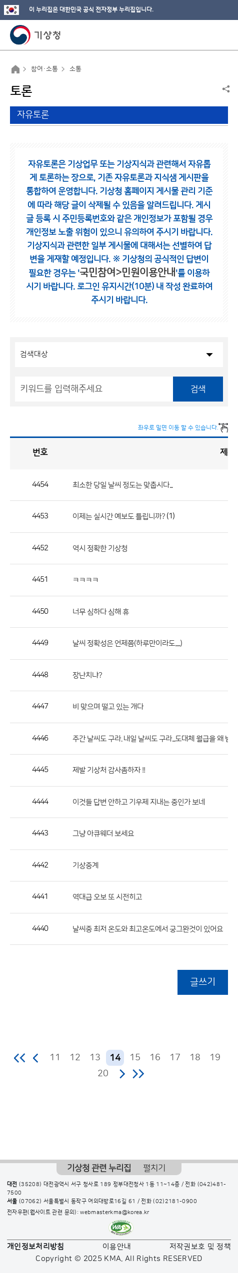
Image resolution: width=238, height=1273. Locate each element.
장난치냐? (87, 675)
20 (103, 1074)
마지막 (138, 1073)
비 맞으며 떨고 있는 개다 (108, 707)
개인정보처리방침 (35, 1247)
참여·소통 (44, 68)
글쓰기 (203, 982)
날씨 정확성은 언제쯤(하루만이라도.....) (127, 643)
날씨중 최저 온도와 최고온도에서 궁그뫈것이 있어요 (147, 928)
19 (215, 1058)
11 (55, 1058)
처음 (20, 1057)
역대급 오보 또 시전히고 (107, 897)
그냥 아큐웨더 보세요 (103, 834)
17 (175, 1058)
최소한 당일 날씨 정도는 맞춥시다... (122, 484)
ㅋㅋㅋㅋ (85, 580)
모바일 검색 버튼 (205, 35)
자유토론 (33, 115)
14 (115, 1058)
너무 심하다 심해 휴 (100, 611)
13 (95, 1058)
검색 (198, 389)
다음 (122, 1073)
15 (135, 1058)
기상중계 (85, 865)
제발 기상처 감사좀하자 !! (108, 770)
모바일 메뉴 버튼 (221, 35)
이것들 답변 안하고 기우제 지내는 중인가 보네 (138, 802)
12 (75, 1058)
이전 (36, 1057)
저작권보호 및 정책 (201, 1247)
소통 (76, 68)
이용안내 (116, 1247)
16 (155, 1058)
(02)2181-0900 (175, 1202)
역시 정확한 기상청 (100, 548)
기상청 (35, 35)
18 (195, 1058)
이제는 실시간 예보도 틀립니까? (118, 516)
